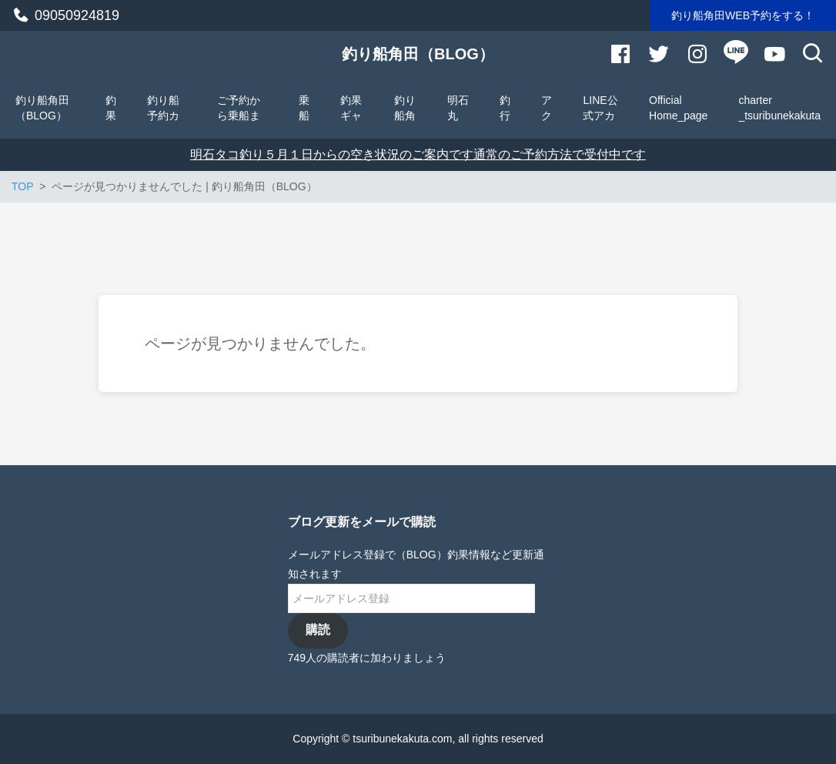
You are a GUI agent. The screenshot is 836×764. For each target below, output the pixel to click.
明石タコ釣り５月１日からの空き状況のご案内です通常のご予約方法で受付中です (418, 154)
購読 (318, 629)
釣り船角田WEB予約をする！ (742, 15)
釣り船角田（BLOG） (418, 53)
